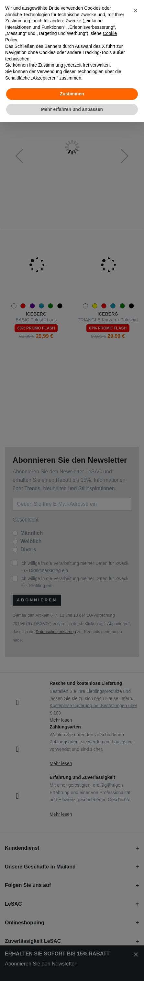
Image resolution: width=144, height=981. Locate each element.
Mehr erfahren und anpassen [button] (72, 109)
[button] (135, 10)
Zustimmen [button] (72, 93)
